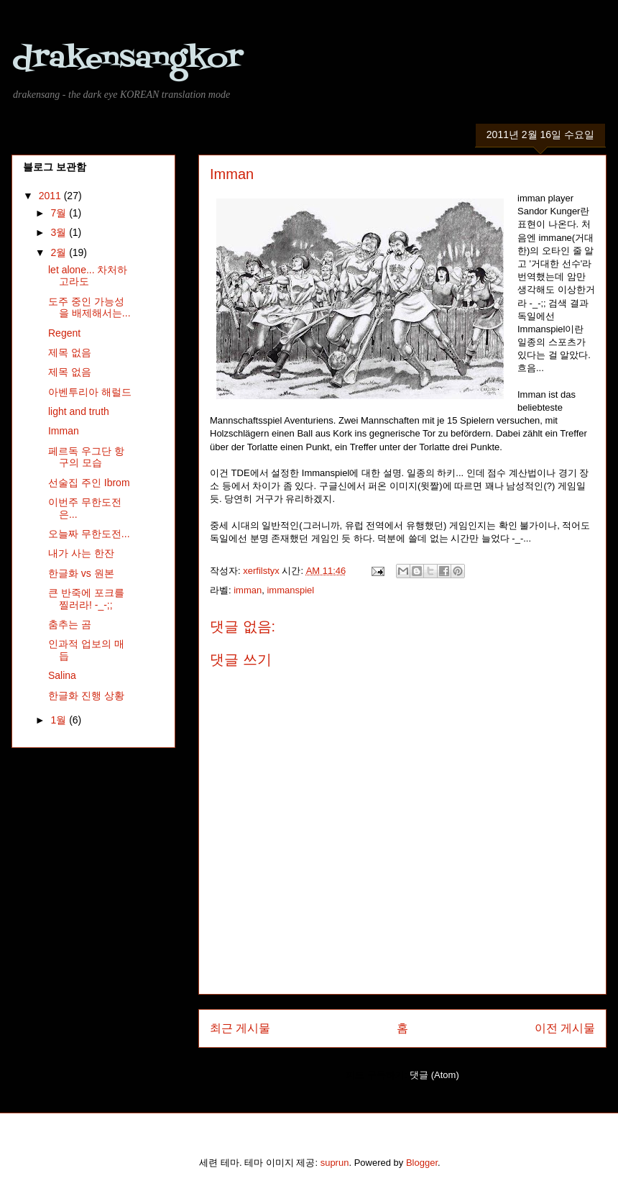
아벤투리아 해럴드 (90, 392)
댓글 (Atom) (434, 1074)
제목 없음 (69, 352)
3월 (59, 232)
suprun (334, 1162)
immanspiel (290, 590)
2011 (51, 195)
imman (248, 590)
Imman (63, 431)
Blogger (422, 1162)
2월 (59, 252)
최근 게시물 (240, 1028)
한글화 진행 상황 (86, 695)
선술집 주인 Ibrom (89, 482)
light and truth (78, 411)
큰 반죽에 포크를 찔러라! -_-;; (86, 599)
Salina (62, 675)
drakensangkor (127, 59)
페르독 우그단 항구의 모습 (86, 457)
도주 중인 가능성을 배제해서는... (89, 307)
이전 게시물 (565, 1028)
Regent (64, 333)
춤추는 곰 (69, 624)
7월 (59, 213)
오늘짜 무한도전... (89, 533)
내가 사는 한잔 (81, 553)
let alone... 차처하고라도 (88, 276)
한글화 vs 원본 (81, 573)
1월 (59, 720)
